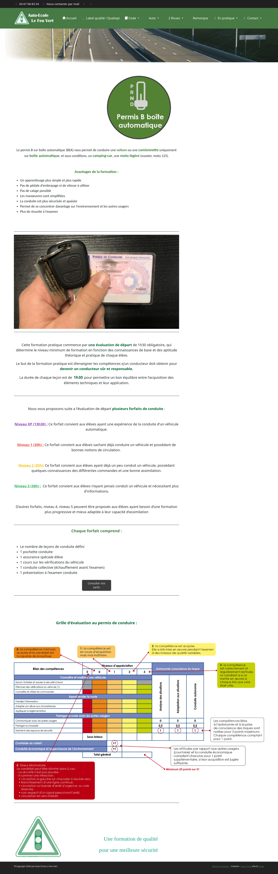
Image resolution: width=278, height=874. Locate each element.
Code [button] (131, 18)
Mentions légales (220, 866)
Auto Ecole (246, 866)
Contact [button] (251, 18)
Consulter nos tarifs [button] (96, 585)
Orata (261, 866)
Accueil (69, 18)
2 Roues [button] (174, 18)
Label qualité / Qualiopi (100, 18)
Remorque (200, 18)
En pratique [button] (224, 18)
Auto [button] (152, 18)
